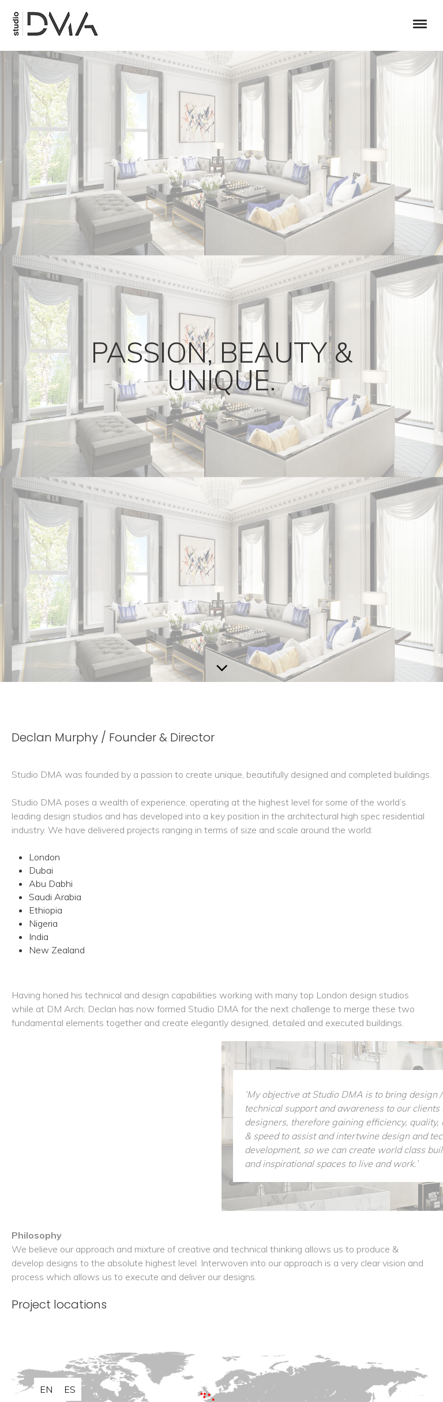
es (70, 1389)
